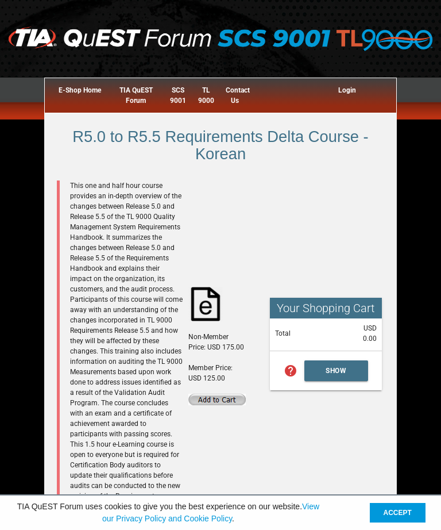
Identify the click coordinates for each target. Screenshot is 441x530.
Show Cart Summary (336, 374)
